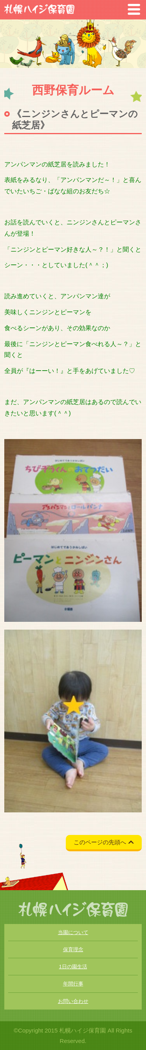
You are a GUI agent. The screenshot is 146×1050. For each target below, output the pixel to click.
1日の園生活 (73, 967)
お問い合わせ (73, 1001)
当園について (73, 932)
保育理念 (73, 949)
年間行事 (73, 984)
